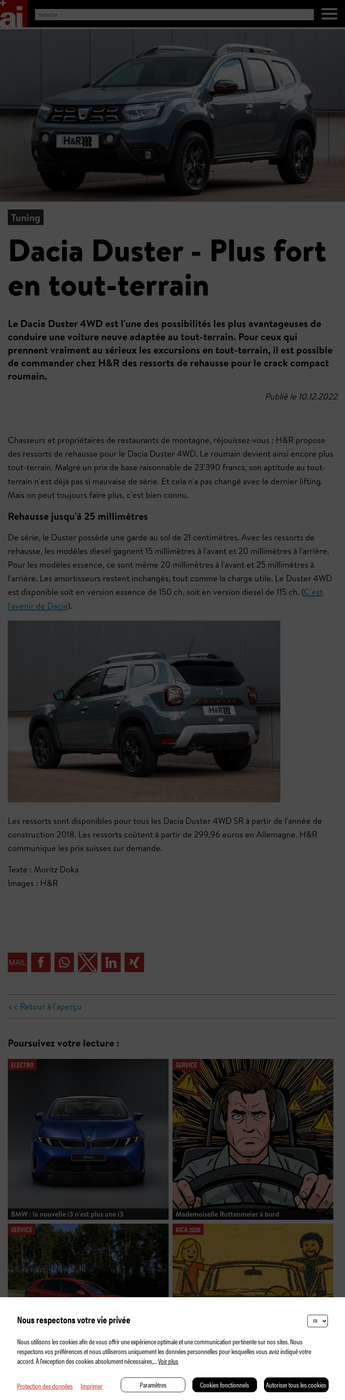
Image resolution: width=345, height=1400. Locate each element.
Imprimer (91, 1386)
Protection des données (45, 1386)
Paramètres (153, 1384)
